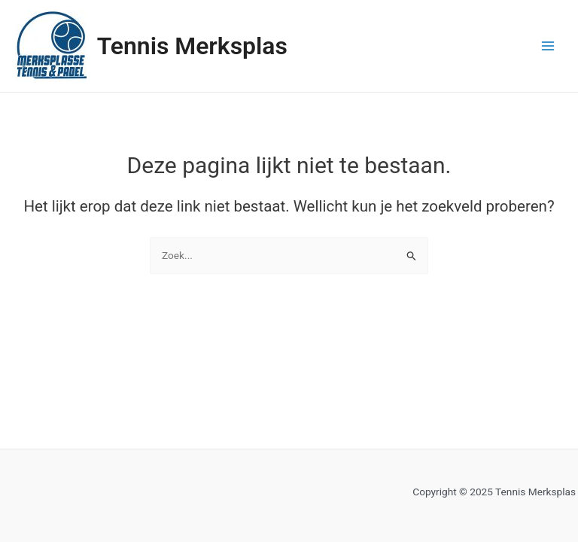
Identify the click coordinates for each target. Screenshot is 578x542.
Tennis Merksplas (192, 46)
